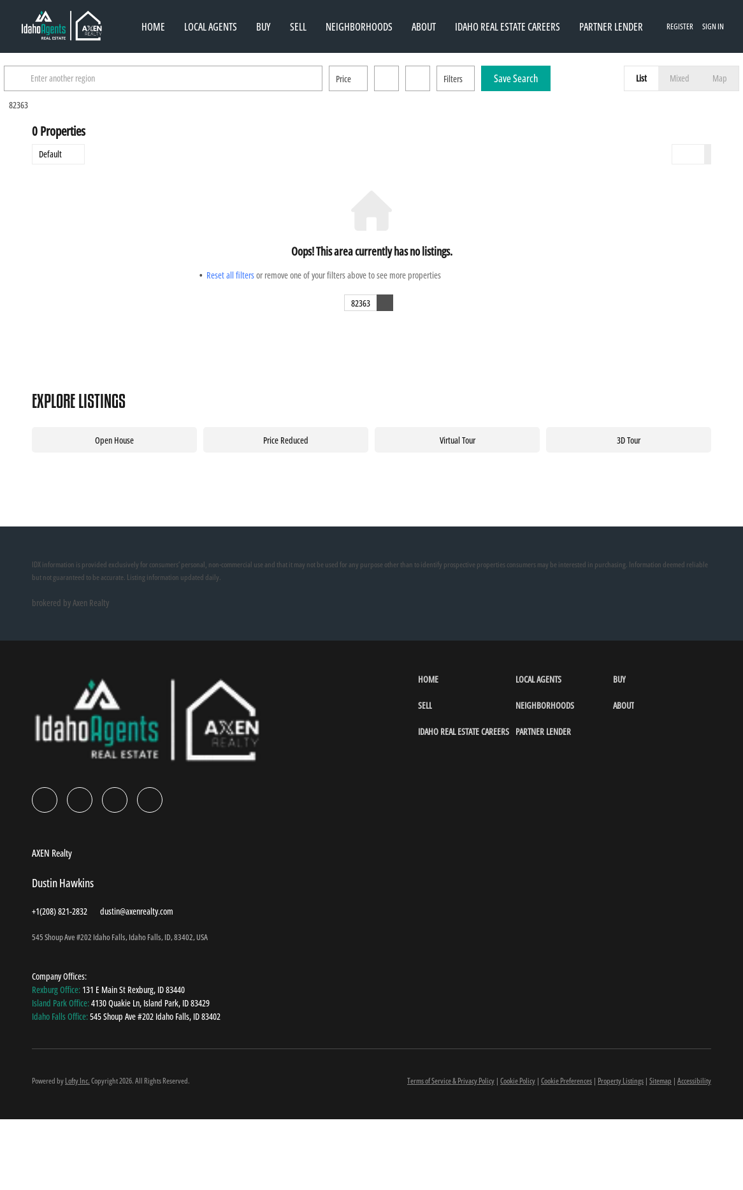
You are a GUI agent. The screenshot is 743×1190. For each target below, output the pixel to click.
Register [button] (680, 26)
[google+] (149, 800)
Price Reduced (285, 440)
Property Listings (621, 1080)
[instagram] (114, 800)
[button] (47, 78)
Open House (114, 440)
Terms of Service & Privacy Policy (450, 1080)
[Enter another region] (196, 78)
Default (50, 154)
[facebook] (44, 800)
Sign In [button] (713, 26)
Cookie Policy (517, 1080)
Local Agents (210, 27)
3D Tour (628, 440)
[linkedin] (79, 800)
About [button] (424, 27)
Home (153, 27)
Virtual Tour (457, 440)
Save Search (544, 78)
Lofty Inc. (77, 1080)
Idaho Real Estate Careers (507, 27)
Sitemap (660, 1080)
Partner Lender (611, 27)
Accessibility (694, 1080)
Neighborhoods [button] (359, 27)
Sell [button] (298, 27)
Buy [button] (263, 27)
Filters (481, 79)
